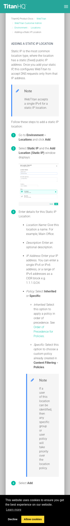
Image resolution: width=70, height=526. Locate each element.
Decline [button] (12, 519)
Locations (36, 27)
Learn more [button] (13, 509)
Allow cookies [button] (33, 519)
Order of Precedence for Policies (43, 331)
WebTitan (41, 18)
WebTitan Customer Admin (28, 23)
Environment (21, 27)
